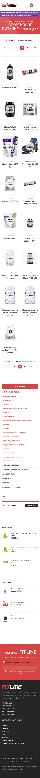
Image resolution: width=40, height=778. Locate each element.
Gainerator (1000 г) (10, 201)
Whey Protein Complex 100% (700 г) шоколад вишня (24, 534)
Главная (10, 21)
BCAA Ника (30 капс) (17, 588)
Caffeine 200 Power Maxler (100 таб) (30, 276)
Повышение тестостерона (12, 457)
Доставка (5, 738)
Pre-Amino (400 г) (10, 238)
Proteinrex (30, 87)
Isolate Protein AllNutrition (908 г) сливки (9, 349)
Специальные (7, 461)
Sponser (30, 124)
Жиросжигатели (8, 417)
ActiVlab (10, 124)
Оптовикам (5, 731)
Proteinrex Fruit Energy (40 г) (30, 91)
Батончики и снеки (9, 453)
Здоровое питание (8, 474)
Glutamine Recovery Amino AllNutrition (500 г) (10, 312)
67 (35, 48)
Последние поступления (11, 487)
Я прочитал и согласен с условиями (17, 662)
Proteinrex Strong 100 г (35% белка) (30, 202)
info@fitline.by (7, 703)
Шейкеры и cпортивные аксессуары (15, 469)
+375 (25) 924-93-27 (9, 711)
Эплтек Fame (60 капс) (18, 602)
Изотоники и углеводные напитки (15, 409)
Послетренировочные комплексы (14, 433)
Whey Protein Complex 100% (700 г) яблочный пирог (24, 548)
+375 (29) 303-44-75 (9, 714)
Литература (6, 483)
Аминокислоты (8, 400)
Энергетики (7, 449)
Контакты (5, 726)
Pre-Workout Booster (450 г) (30, 239)
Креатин (6, 429)
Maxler (30, 272)
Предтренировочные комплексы (14, 445)
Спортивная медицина (10, 465)
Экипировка (6, 478)
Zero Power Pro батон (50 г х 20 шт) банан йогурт (23, 562)
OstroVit (10, 161)
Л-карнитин (7, 413)
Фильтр (11, 41)
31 (27, 48)
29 (16, 48)
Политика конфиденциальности (13, 743)
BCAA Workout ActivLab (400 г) (10, 128)
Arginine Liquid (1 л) (10, 87)
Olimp (10, 198)
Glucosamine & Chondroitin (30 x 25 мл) (30, 164)
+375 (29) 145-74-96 (9, 706)
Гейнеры (6, 425)
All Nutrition (10, 272)
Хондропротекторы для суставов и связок (18, 421)
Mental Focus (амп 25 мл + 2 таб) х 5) (30, 128)
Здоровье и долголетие (11, 441)
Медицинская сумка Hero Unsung (21, 616)
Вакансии (5, 728)
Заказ (4, 735)
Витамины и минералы (11, 437)
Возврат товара (7, 740)
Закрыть (34, 15)
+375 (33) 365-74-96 (9, 709)
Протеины (6, 404)
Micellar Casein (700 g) (10, 165)
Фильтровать (31, 505)
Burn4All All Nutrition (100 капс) (10, 276)
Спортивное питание (24, 21)
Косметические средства (11, 392)
